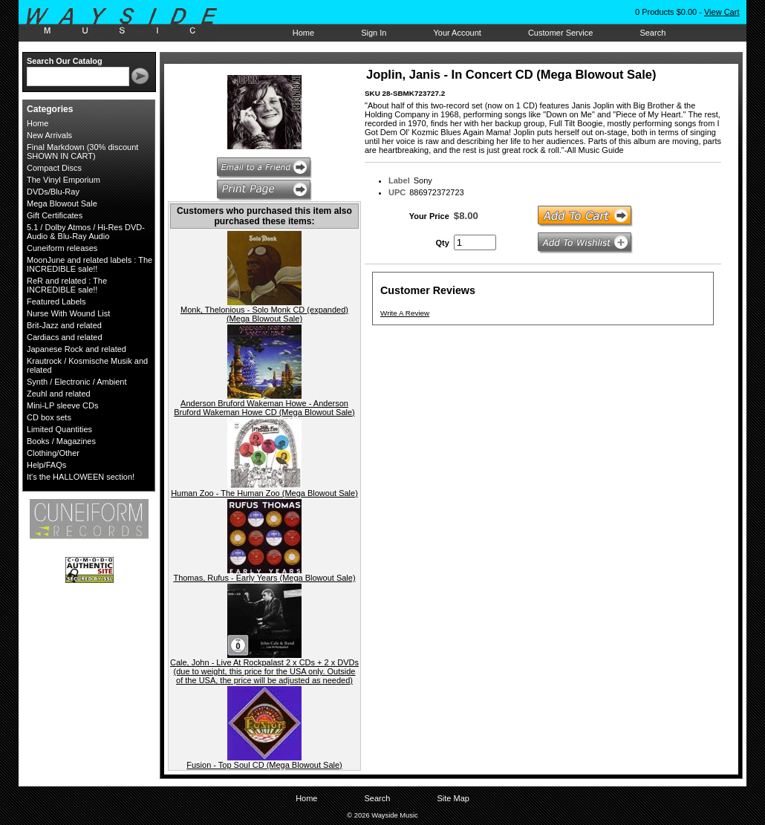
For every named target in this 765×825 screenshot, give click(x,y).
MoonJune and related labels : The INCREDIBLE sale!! (89, 264)
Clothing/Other (53, 453)
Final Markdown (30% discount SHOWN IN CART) (82, 151)
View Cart (721, 11)
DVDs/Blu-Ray (53, 191)
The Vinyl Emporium (63, 179)
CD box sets (49, 417)
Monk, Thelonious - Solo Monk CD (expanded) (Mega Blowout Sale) (264, 314)
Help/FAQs (46, 464)
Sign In (373, 32)
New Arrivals (49, 135)
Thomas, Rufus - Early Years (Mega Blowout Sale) (264, 577)
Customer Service (560, 32)
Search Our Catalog (64, 60)
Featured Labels (56, 301)
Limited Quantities (59, 429)
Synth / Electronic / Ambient (77, 381)
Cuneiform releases (62, 248)
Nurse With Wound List (68, 313)
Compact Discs (54, 167)
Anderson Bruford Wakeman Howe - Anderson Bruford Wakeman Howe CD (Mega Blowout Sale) (264, 408)
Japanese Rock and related (76, 349)
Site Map (453, 798)
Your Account (457, 32)
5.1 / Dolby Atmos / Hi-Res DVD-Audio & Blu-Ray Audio (86, 232)
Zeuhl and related (59, 393)
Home (303, 32)
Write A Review (404, 313)
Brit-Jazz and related (64, 325)
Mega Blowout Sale (62, 203)
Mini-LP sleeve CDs (62, 405)
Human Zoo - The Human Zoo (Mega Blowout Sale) (264, 493)
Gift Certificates (54, 215)
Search (652, 32)
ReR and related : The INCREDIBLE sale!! (67, 285)
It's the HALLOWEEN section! (80, 476)
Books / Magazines (61, 441)
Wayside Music (128, 21)
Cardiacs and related (64, 337)
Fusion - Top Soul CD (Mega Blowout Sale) (264, 764)
